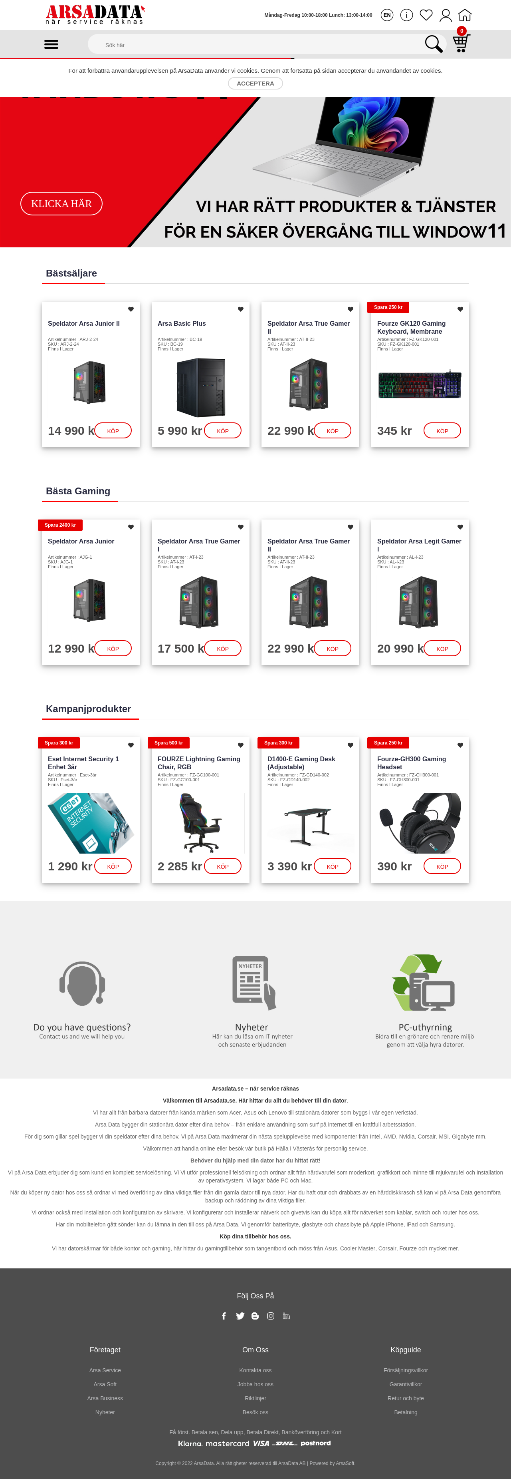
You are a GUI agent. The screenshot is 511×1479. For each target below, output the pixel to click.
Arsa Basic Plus (182, 323)
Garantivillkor (406, 1384)
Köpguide (406, 1350)
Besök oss (256, 1412)
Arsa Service (105, 1370)
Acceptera (255, 83)
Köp (113, 431)
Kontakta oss (85, 917)
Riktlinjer (255, 1398)
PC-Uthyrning (426, 917)
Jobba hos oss (255, 1384)
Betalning (405, 1412)
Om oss (255, 1350)
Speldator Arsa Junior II (84, 323)
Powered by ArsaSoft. (332, 1463)
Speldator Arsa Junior (81, 541)
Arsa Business (105, 1398)
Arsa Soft (105, 1384)
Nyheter (255, 917)
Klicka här (61, 203)
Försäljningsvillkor (406, 1370)
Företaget (105, 1350)
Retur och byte (406, 1398)
